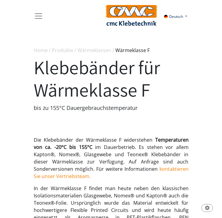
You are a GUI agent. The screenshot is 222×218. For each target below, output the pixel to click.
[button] (207, 208)
